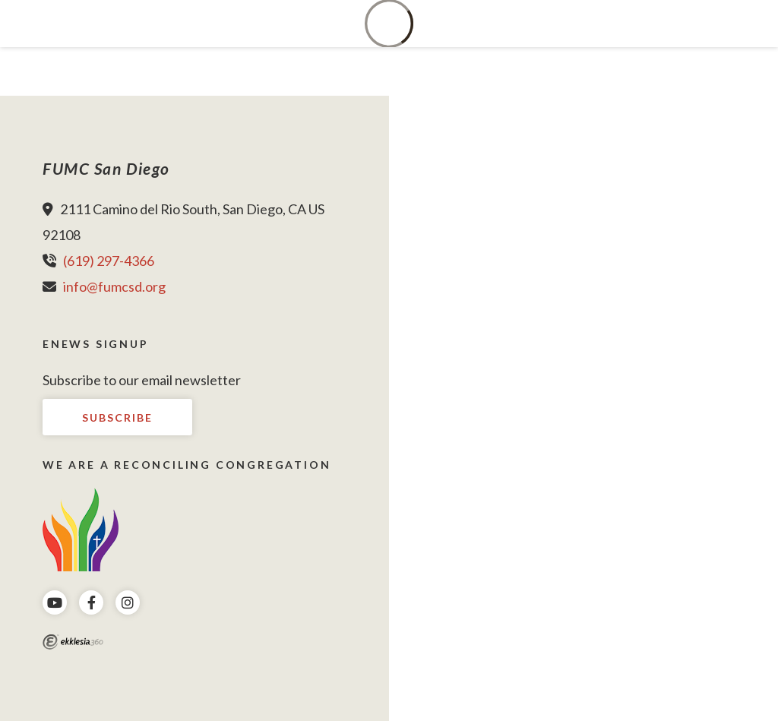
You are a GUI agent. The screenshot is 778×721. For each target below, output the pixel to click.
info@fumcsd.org (114, 286)
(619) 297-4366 (108, 260)
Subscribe (117, 417)
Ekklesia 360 (73, 642)
